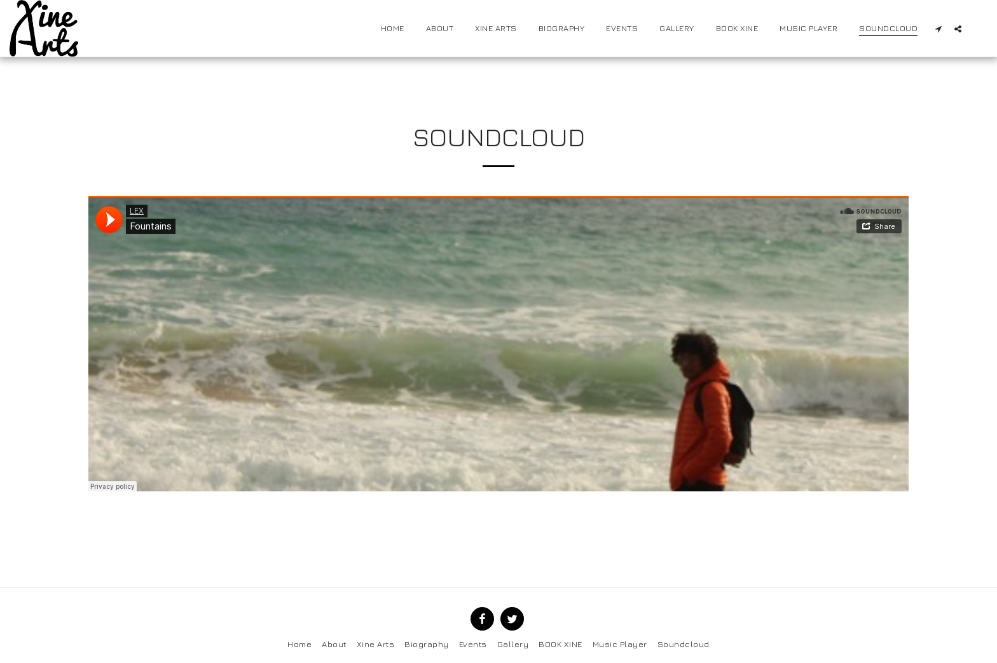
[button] (938, 28)
